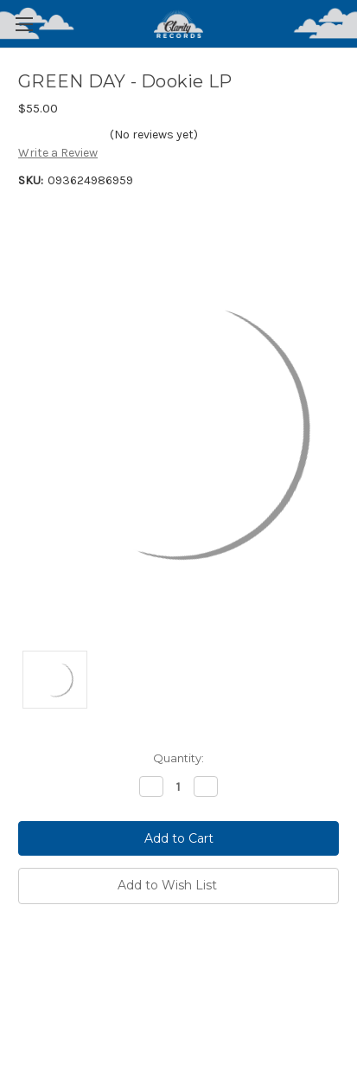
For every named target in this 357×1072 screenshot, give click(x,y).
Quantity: (178, 758)
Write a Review (58, 152)
